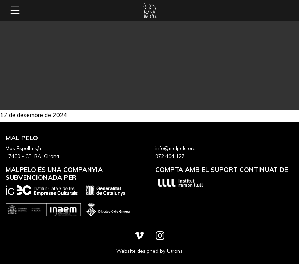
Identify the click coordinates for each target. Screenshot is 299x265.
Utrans (175, 251)
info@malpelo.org (175, 148)
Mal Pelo (149, 10)
